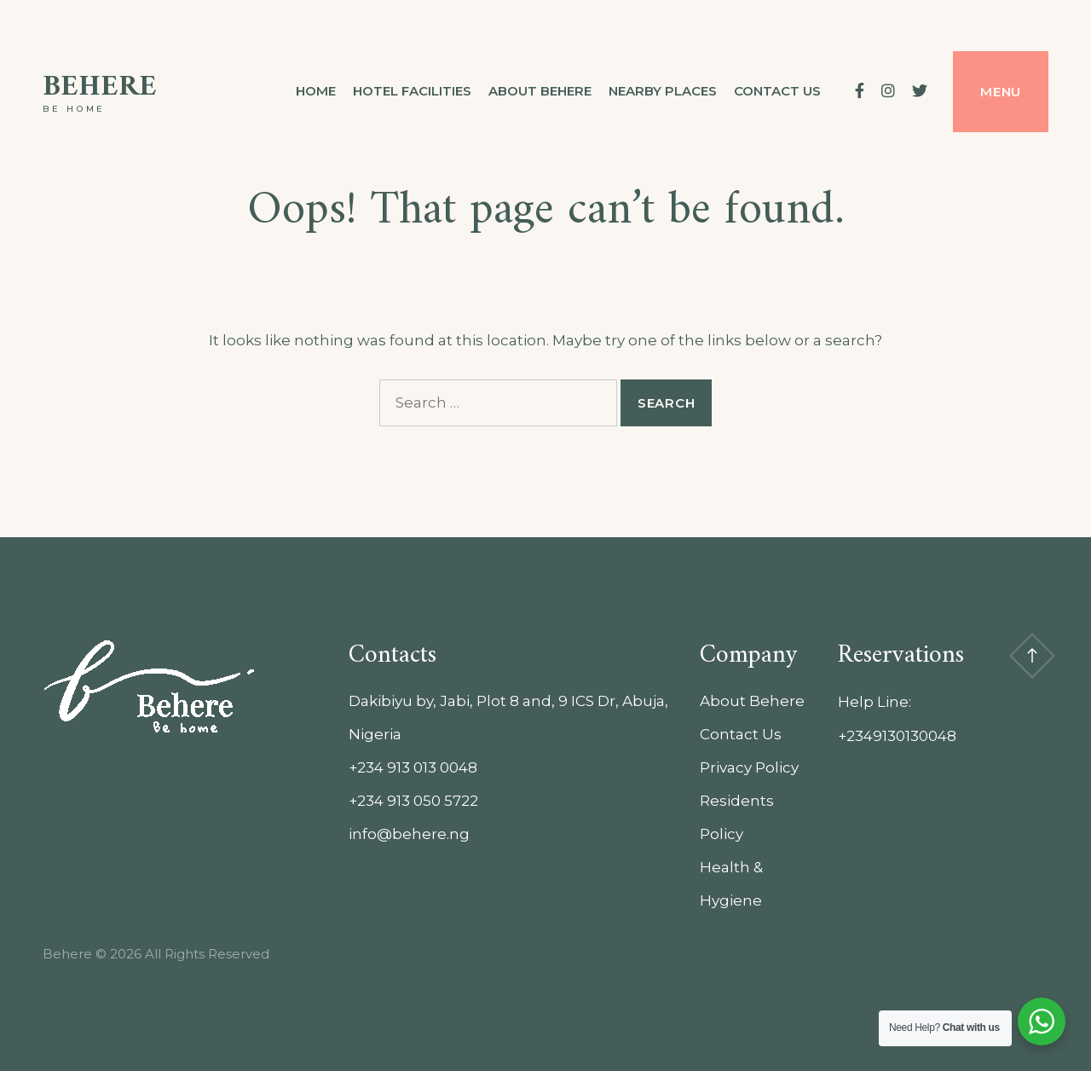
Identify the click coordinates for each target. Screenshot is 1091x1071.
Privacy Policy (749, 767)
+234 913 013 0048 (413, 767)
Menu (1000, 92)
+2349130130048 (897, 735)
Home (316, 91)
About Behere (540, 91)
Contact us (777, 91)
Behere (100, 87)
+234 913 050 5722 (413, 800)
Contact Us (741, 734)
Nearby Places (663, 91)
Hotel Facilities (412, 91)
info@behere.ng (409, 833)
